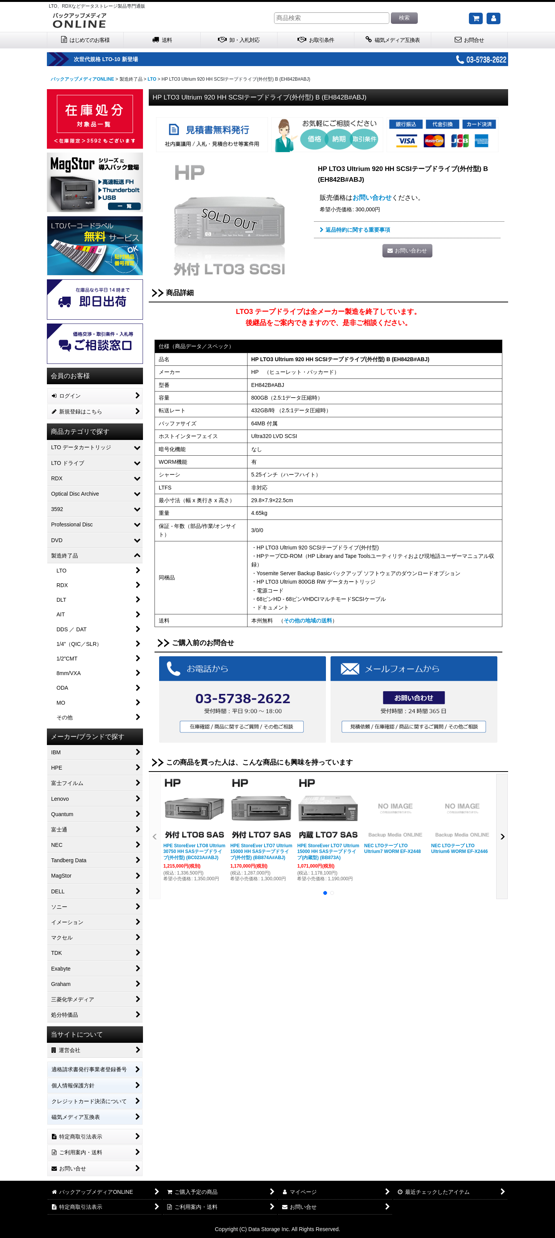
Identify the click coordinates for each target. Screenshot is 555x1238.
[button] (155, 836)
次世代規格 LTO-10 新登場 (134, 59)
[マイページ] (493, 18)
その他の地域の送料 (308, 620)
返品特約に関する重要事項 (355, 230)
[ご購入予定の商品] (476, 18)
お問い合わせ (372, 197)
